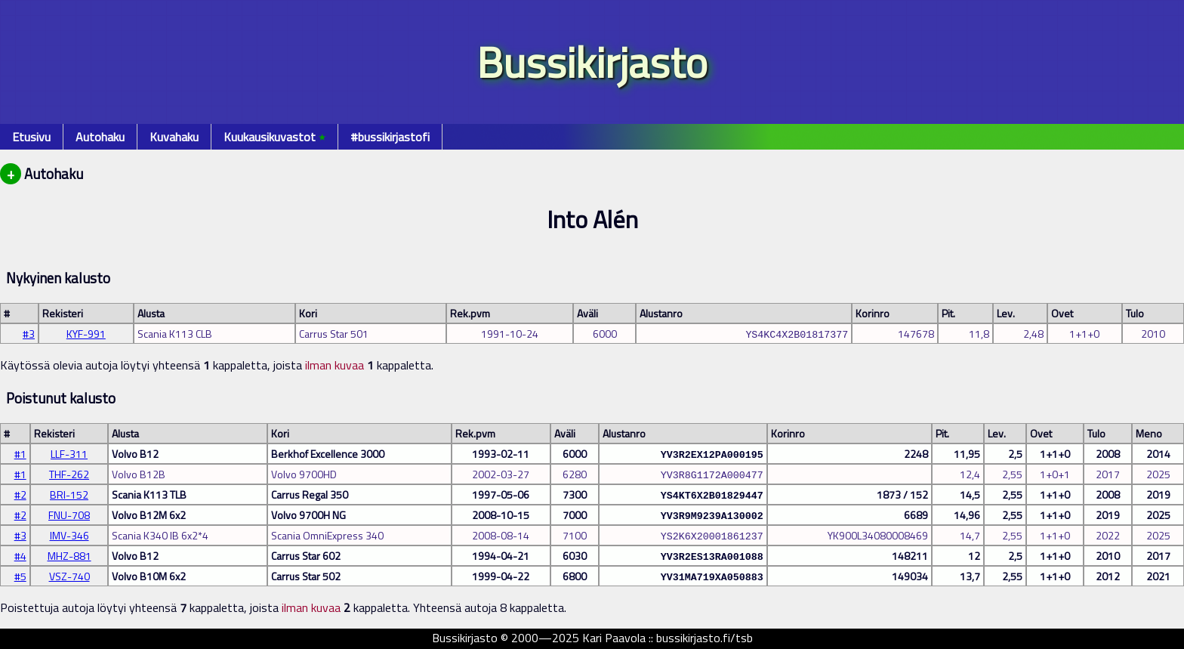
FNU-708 (69, 515)
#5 (20, 576)
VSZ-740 (69, 576)
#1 (20, 454)
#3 (29, 333)
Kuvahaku (174, 137)
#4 (20, 556)
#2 (20, 494)
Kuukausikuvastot (274, 137)
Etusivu (31, 137)
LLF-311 (69, 454)
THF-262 (69, 474)
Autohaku (100, 137)
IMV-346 (69, 535)
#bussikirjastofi (390, 137)
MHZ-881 (69, 556)
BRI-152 (69, 494)
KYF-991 (86, 333)
